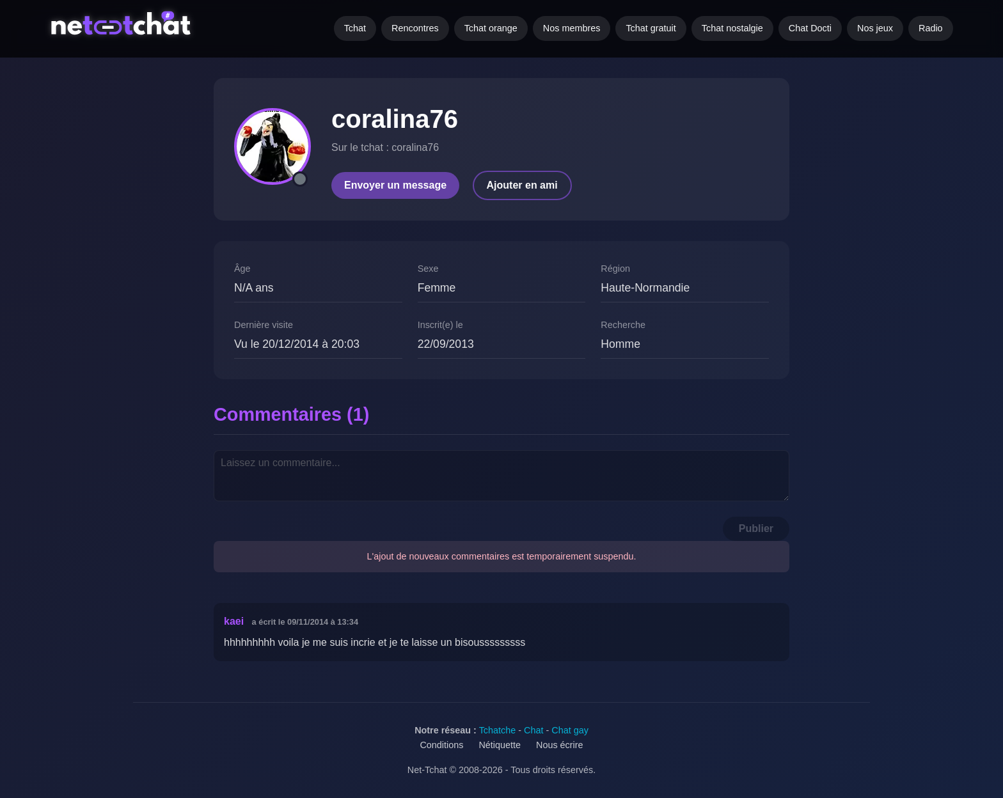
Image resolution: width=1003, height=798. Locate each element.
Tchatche (497, 730)
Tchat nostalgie (732, 28)
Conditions (441, 745)
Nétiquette (499, 745)
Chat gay (569, 730)
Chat (533, 730)
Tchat (355, 28)
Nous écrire (559, 745)
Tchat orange (490, 28)
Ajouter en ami (522, 185)
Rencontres (415, 28)
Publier (756, 528)
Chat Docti (810, 28)
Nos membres (572, 28)
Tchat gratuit (650, 28)
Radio (931, 28)
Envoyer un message (395, 185)
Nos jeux (875, 28)
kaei (234, 621)
